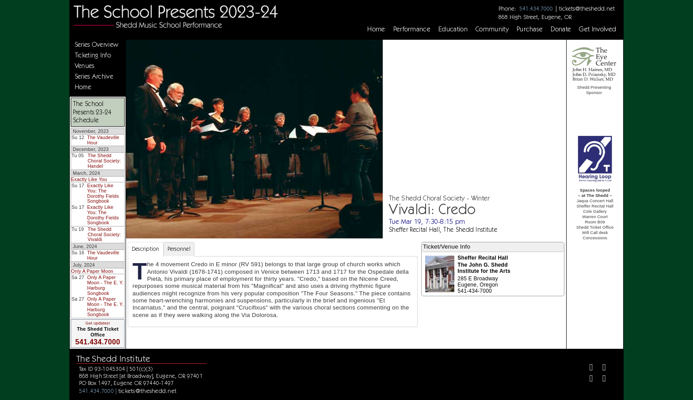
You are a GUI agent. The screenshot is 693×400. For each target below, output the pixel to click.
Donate (561, 29)
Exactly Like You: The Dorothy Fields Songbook (103, 193)
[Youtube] (600, 379)
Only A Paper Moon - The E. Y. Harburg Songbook (105, 285)
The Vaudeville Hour (103, 140)
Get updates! (97, 323)
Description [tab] (146, 248)
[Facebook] (587, 368)
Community (492, 29)
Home (376, 29)
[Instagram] (587, 379)
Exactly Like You (89, 179)
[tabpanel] (272, 292)
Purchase (530, 29)
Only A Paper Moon (92, 271)
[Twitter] (600, 368)
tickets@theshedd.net (587, 8)
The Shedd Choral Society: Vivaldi (104, 234)
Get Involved (597, 29)
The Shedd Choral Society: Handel (104, 160)
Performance (412, 29)
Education (453, 29)
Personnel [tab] (179, 248)
